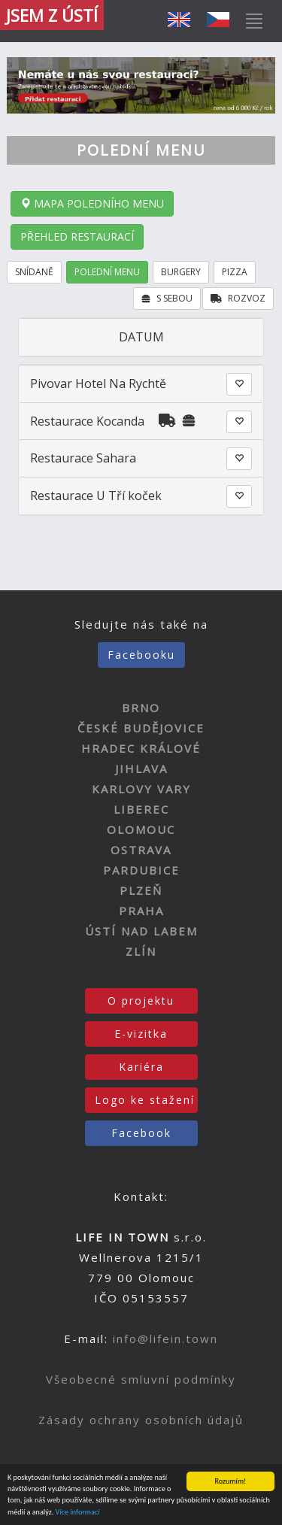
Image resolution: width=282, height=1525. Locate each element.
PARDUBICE (141, 870)
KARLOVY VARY (141, 788)
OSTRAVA (141, 849)
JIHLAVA (141, 768)
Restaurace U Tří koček (96, 495)
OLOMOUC (141, 829)
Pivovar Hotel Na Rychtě (98, 383)
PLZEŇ (141, 890)
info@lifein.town (165, 1338)
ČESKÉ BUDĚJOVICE (141, 727)
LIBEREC (141, 809)
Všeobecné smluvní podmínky (141, 1379)
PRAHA (141, 910)
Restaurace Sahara (83, 458)
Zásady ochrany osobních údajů (141, 1419)
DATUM (141, 337)
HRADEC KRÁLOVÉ (141, 748)
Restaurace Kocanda (87, 421)
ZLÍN (141, 951)
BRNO (141, 707)
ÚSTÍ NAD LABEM (141, 930)
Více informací (78, 1512)
